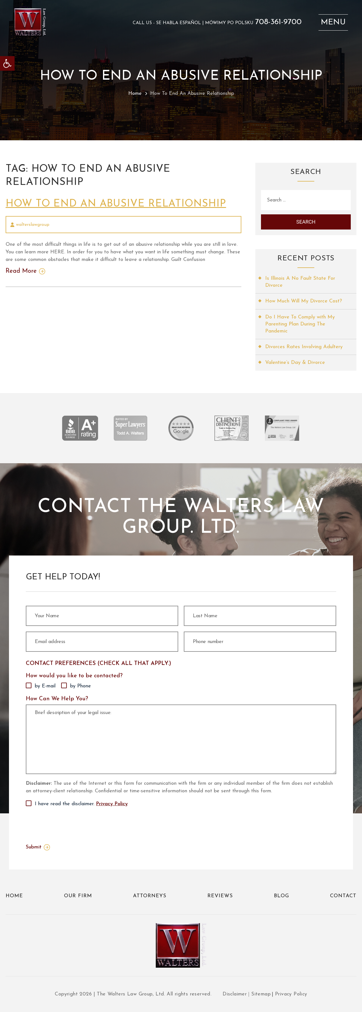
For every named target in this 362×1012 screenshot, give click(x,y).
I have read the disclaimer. (81, 804)
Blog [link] (281, 896)
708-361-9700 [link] (278, 22)
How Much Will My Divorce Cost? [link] (303, 301)
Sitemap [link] (261, 994)
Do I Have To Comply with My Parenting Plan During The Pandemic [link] (300, 324)
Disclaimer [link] (235, 994)
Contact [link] (343, 896)
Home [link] (135, 93)
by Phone (80, 686)
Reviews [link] (220, 896)
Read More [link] (21, 271)
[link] (7, 63)
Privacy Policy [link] (112, 804)
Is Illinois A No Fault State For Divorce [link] (300, 282)
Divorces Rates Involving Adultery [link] (304, 347)
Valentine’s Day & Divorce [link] (295, 362)
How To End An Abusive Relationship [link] (116, 204)
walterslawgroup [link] (32, 224)
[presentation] (68, 824)
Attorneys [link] (149, 896)
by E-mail (45, 686)
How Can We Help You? (57, 699)
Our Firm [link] (78, 896)
